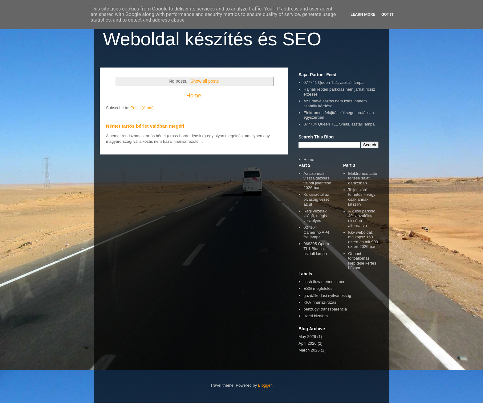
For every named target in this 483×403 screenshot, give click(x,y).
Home (193, 96)
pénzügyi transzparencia (325, 309)
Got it (387, 14)
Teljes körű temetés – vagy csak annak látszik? (361, 197)
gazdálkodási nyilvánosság (327, 295)
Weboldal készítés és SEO (212, 39)
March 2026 (309, 350)
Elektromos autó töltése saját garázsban (362, 178)
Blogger (265, 385)
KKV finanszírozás (319, 302)
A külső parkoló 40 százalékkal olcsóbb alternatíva (361, 218)
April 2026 (307, 343)
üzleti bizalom (315, 316)
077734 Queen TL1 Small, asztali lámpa (339, 124)
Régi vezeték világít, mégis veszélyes (315, 216)
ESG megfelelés (317, 288)
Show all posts (204, 81)
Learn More (363, 14)
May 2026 (307, 336)
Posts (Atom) (142, 107)
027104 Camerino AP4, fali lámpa (316, 232)
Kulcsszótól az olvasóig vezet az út (316, 199)
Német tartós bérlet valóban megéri (145, 126)
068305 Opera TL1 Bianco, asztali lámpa (316, 248)
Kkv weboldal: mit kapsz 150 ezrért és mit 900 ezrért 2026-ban (363, 239)
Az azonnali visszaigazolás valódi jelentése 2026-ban (317, 180)
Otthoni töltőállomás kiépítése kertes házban (362, 260)
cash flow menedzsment (324, 281)
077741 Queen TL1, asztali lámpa (333, 82)
